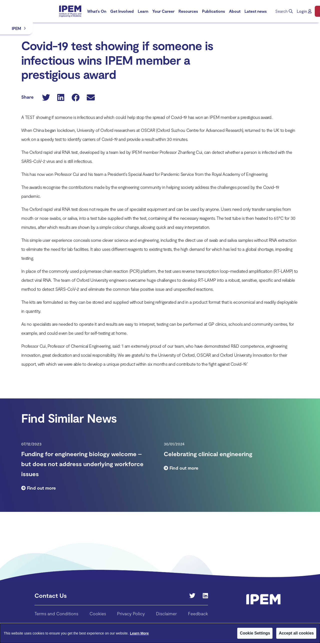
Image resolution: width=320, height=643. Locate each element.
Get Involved (122, 11)
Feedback (198, 613)
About (234, 11)
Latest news (255, 11)
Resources (188, 11)
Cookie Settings (255, 633)
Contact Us (50, 595)
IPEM (16, 28)
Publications (213, 11)
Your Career (163, 11)
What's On (96, 11)
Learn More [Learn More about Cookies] (139, 633)
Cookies (98, 613)
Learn (143, 11)
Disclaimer (166, 613)
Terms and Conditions (56, 613)
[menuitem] (96, 11)
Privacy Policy (131, 613)
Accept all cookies (296, 633)
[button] (304, 11)
